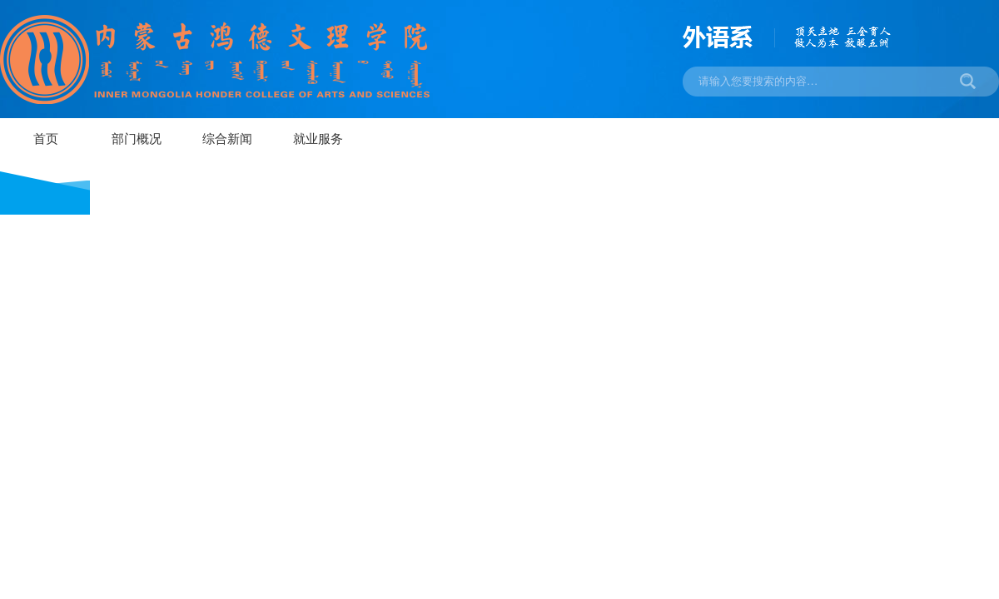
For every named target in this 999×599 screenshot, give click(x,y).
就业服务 (318, 139)
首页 (45, 139)
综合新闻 (227, 139)
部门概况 (137, 139)
